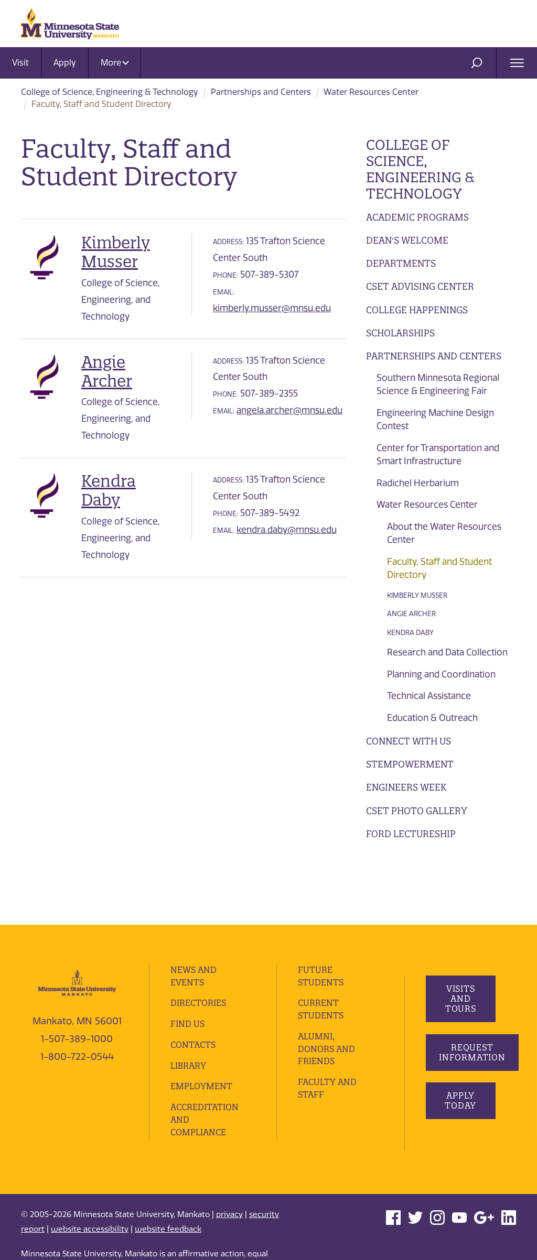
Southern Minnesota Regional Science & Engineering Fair (438, 384)
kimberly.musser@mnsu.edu (272, 308)
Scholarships (400, 332)
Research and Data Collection (447, 652)
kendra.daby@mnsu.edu (287, 529)
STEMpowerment (410, 764)
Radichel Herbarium (418, 483)
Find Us (187, 957)
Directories (198, 936)
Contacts (193, 977)
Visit (20, 63)
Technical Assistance (429, 696)
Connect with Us (408, 741)
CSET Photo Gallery (416, 810)
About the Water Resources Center (444, 533)
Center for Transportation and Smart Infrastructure (438, 455)
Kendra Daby (410, 633)
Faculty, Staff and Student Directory (439, 568)
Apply (64, 63)
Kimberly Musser (417, 595)
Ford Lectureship (411, 833)
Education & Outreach (432, 718)
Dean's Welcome (407, 240)
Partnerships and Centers (261, 92)
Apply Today (460, 1034)
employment (201, 1019)
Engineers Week (406, 787)
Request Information (472, 985)
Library (188, 998)
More (115, 63)
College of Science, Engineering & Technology (109, 92)
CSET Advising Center (420, 286)
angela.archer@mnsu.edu (289, 410)
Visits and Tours (460, 932)
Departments (401, 263)
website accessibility (89, 1162)
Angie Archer (411, 614)
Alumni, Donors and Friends (326, 982)
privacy (229, 1147)
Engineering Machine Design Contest (435, 420)
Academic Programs (417, 217)
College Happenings (417, 309)
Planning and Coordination (441, 674)
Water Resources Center (371, 92)
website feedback (168, 1162)
